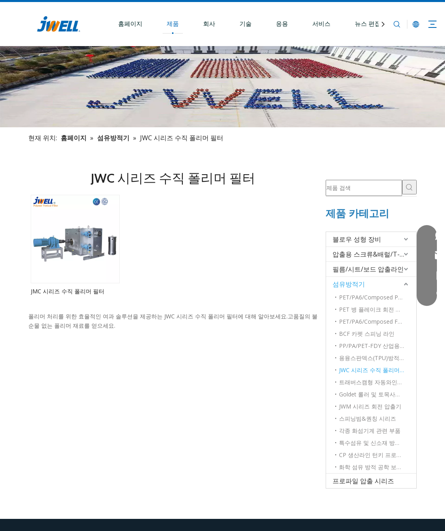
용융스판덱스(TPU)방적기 (372, 358)
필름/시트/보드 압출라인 (368, 269)
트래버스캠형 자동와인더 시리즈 (377, 382)
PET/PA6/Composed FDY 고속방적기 (377, 321)
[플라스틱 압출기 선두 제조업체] (222, 86)
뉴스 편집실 (371, 23)
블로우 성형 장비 (357, 239)
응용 (282, 23)
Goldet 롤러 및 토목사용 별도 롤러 (377, 394)
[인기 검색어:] (409, 187)
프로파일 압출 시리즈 (363, 480)
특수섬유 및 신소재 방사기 (372, 443)
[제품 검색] (364, 188)
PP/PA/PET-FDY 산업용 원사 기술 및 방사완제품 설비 (377, 346)
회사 (209, 23)
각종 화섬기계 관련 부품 (369, 430)
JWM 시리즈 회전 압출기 (370, 406)
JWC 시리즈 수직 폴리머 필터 (376, 370)
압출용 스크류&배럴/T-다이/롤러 (374, 254)
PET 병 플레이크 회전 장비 (373, 309)
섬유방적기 (349, 284)
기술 (245, 23)
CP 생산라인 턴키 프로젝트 (373, 455)
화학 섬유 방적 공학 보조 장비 (377, 467)
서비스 (321, 23)
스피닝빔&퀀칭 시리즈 (367, 418)
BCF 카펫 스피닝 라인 (366, 333)
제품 (173, 23)
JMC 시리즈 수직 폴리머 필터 (67, 291)
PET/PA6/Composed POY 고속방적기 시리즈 (377, 297)
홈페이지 (130, 23)
